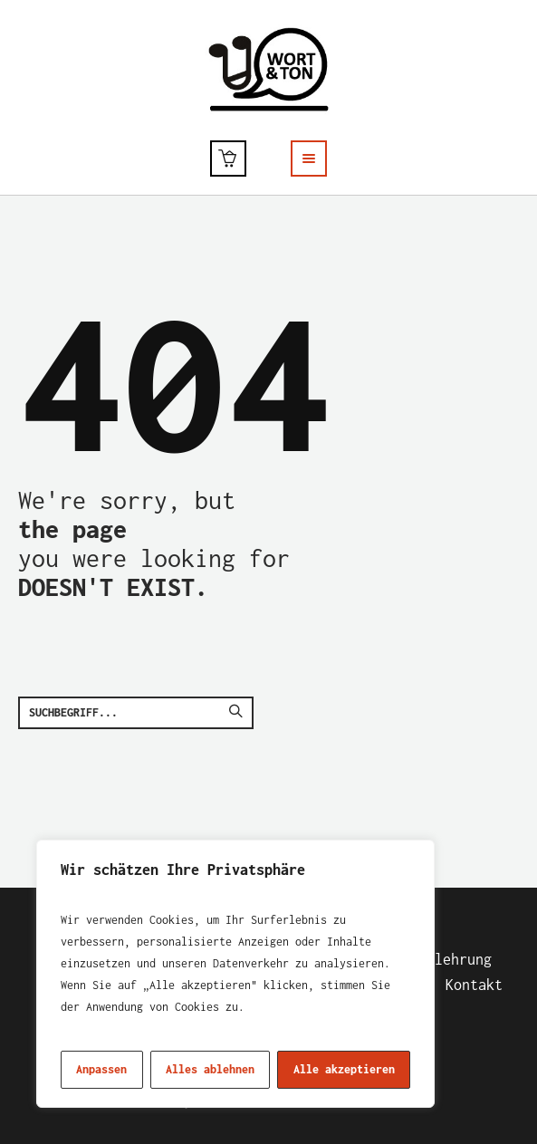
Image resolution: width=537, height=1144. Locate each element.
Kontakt (474, 984)
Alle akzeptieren (344, 1069)
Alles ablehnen (210, 1069)
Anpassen (101, 1069)
